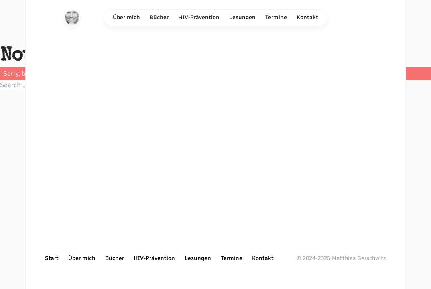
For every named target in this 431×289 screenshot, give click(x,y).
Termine (276, 17)
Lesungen (242, 17)
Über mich (126, 17)
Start (52, 258)
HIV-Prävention (199, 17)
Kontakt (307, 17)
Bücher (159, 17)
